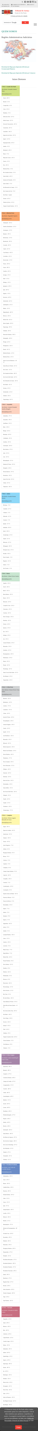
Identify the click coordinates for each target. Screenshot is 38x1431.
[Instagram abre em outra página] (33, 2)
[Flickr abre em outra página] (30, 2)
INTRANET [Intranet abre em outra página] (5, 4)
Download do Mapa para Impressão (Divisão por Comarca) (18, 73)
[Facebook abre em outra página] (25, 2)
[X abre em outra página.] (22, 2)
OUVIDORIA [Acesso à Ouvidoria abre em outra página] (15, 6)
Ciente (18, 1427)
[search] (11, 22)
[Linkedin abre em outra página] (35, 2)
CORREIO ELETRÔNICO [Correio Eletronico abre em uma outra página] (18, 4)
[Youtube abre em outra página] (28, 2)
